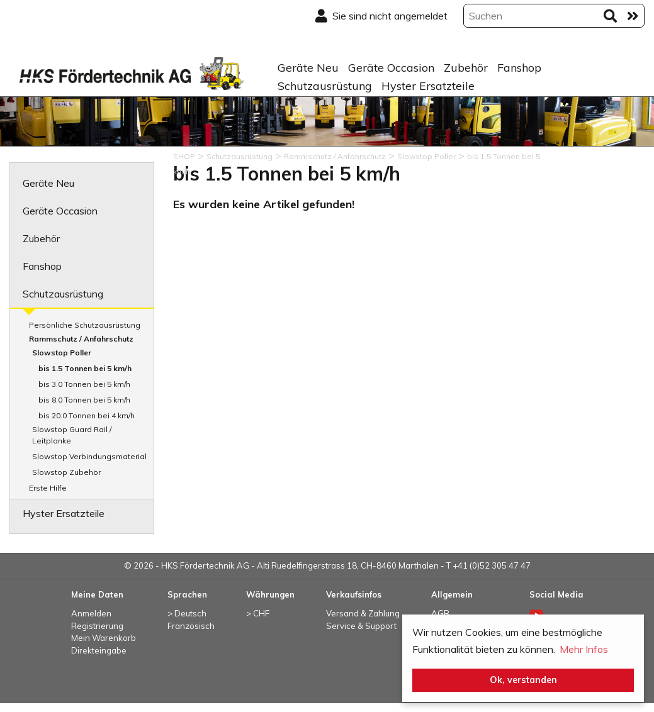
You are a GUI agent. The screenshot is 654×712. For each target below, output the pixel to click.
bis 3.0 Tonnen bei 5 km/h (84, 384)
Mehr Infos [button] (584, 649)
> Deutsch (186, 613)
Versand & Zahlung (363, 613)
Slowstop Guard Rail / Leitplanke (71, 435)
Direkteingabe (99, 650)
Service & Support (361, 626)
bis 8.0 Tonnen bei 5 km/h (84, 399)
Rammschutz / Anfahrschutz (81, 338)
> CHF (257, 613)
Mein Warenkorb (103, 638)
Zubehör (466, 67)
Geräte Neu (308, 67)
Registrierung (97, 626)
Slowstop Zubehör (66, 472)
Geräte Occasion (391, 67)
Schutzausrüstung (325, 86)
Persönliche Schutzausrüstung (84, 325)
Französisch (191, 626)
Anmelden (91, 613)
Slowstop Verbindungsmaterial (89, 456)
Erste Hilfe (48, 487)
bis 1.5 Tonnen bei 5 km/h (85, 368)
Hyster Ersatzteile (428, 86)
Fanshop (519, 67)
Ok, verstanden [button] (523, 680)
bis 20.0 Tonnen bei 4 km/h (86, 415)
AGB (440, 613)
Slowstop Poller (61, 352)
